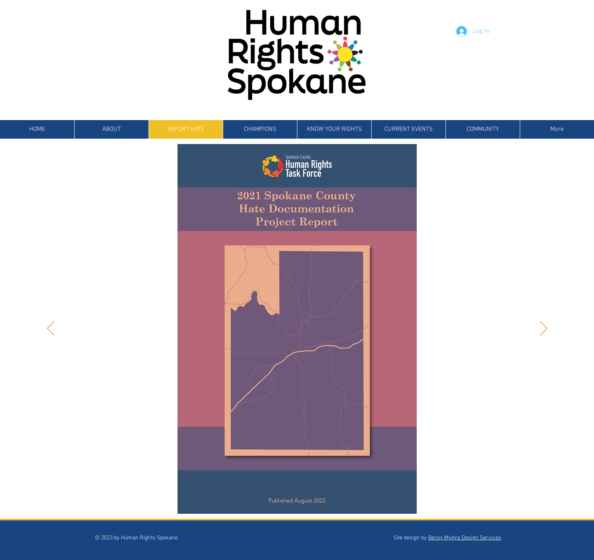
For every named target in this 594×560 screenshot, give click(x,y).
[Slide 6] (288, 500)
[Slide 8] (307, 500)
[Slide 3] (260, 500)
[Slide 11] (336, 500)
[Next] (543, 329)
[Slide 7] (298, 500)
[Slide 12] (345, 500)
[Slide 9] (317, 500)
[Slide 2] (250, 500)
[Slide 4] (269, 500)
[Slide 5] (279, 500)
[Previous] (50, 329)
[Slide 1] (240, 501)
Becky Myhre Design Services (464, 537)
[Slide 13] (355, 500)
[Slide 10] (326, 500)
